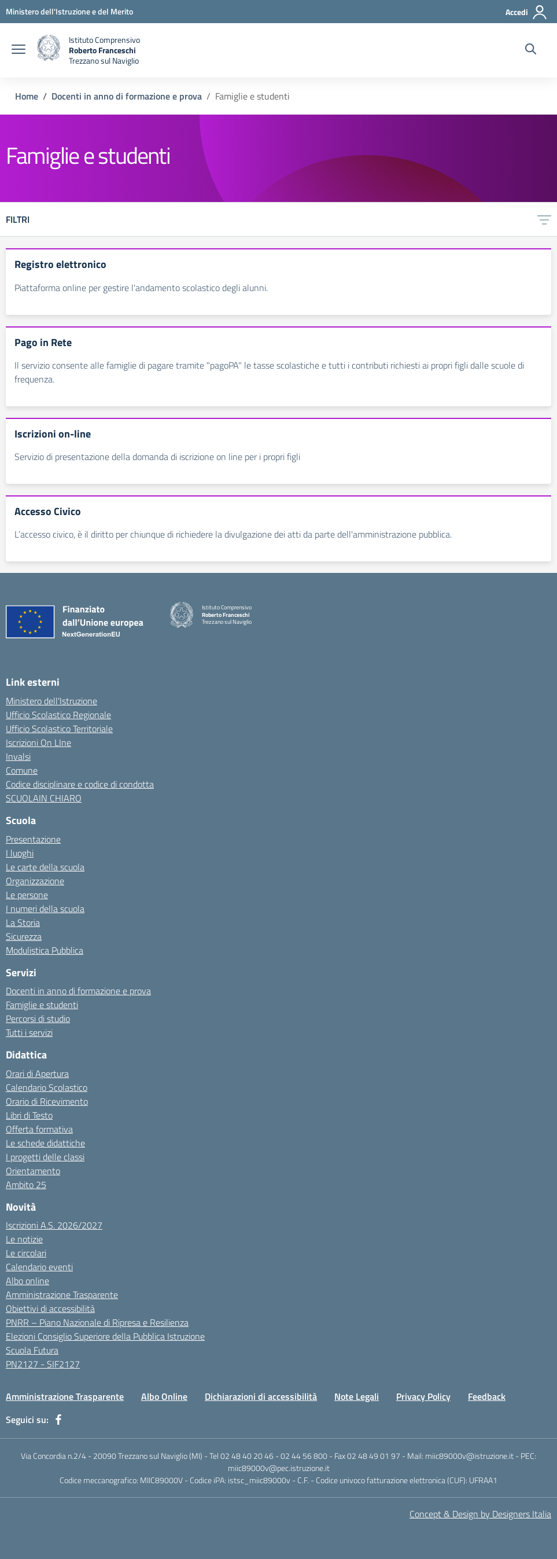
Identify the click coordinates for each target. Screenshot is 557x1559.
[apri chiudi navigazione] (18, 50)
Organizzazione (35, 881)
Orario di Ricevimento (47, 1101)
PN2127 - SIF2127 (43, 1364)
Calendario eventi (39, 1267)
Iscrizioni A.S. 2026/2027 (54, 1225)
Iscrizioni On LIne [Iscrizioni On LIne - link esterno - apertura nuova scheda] (38, 742)
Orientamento (33, 1171)
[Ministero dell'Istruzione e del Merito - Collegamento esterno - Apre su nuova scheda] (69, 11)
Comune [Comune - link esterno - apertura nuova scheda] (22, 770)
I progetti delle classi (45, 1157)
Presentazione (33, 839)
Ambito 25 (26, 1185)
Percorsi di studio (38, 1018)
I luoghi (20, 853)
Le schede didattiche (45, 1143)
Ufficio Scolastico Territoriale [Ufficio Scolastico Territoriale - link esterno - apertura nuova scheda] (59, 729)
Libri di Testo (29, 1115)
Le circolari (26, 1253)
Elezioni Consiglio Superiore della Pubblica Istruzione (105, 1336)
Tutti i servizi (29, 1032)
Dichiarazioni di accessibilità (261, 1396)
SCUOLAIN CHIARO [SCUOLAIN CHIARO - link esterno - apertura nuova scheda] (44, 798)
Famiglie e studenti (42, 1005)
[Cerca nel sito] (531, 50)
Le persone (27, 895)
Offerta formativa (39, 1129)
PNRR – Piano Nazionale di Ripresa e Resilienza (97, 1322)
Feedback (487, 1396)
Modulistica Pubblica (44, 950)
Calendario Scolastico (46, 1087)
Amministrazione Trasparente (62, 1294)
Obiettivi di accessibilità (50, 1308)
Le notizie (24, 1239)
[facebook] (58, 1419)
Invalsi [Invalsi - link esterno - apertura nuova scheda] (18, 756)
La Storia (23, 922)
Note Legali (356, 1396)
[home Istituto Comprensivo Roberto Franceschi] (88, 50)
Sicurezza (24, 936)
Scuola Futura (32, 1350)
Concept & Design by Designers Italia (480, 1514)
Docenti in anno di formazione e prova (126, 96)
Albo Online (164, 1396)
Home (26, 96)
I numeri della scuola (45, 908)
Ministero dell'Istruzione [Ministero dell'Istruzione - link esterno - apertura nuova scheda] (51, 701)
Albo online (27, 1281)
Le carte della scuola (45, 867)
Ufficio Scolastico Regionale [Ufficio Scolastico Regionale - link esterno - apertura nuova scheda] (58, 715)
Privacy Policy (423, 1396)
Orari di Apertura (37, 1073)
